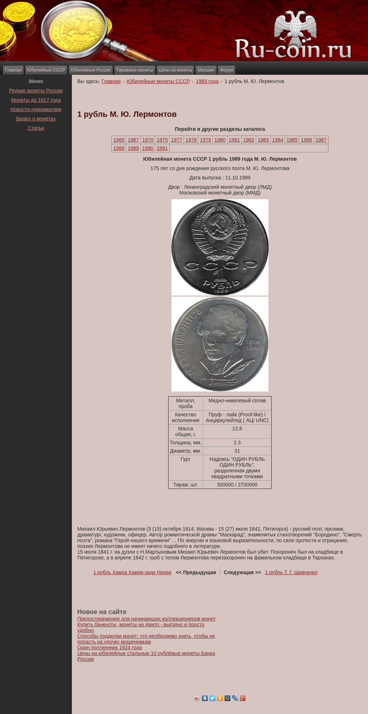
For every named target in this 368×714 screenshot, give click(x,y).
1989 (133, 148)
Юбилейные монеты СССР (158, 81)
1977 (176, 140)
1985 (292, 140)
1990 (147, 148)
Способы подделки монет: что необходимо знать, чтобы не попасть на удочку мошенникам (146, 639)
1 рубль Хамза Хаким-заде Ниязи (132, 572)
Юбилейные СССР (46, 70)
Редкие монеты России (36, 90)
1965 (118, 140)
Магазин (206, 70)
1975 (162, 140)
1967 (133, 140)
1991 (162, 148)
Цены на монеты (175, 70)
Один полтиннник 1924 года (109, 647)
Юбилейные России (91, 70)
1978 (191, 140)
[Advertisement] (36, 150)
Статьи (36, 128)
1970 (147, 140)
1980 (219, 140)
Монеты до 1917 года (36, 100)
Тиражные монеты (134, 70)
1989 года (207, 81)
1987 (321, 140)
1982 (248, 140)
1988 (118, 148)
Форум (226, 70)
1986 (306, 140)
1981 (234, 140)
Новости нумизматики (35, 109)
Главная (13, 70)
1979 (205, 140)
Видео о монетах (36, 119)
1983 (263, 140)
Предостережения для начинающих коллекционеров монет (146, 619)
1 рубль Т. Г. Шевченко (291, 572)
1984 (277, 140)
